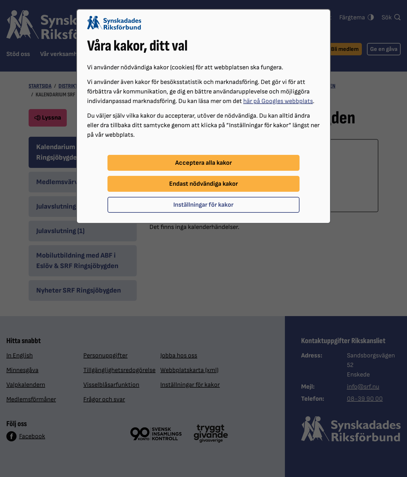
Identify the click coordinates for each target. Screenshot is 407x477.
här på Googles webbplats (278, 101)
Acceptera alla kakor (203, 163)
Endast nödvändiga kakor (203, 184)
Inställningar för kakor (203, 205)
